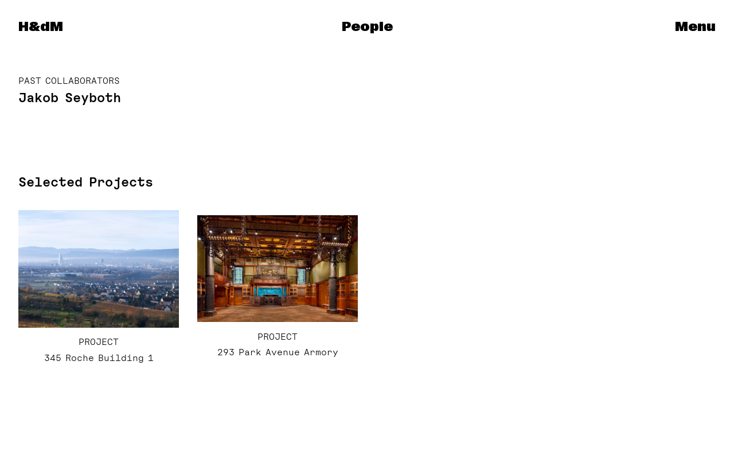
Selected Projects (85, 181)
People (367, 27)
